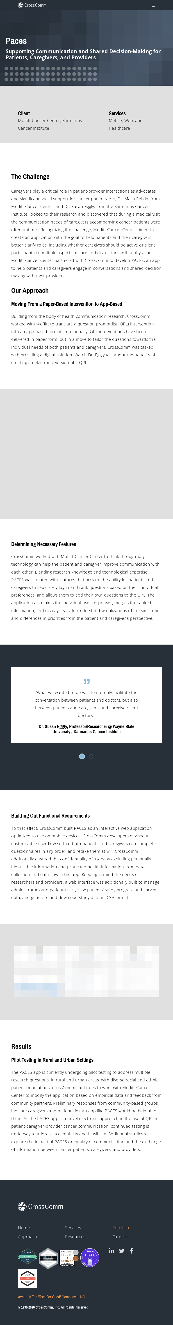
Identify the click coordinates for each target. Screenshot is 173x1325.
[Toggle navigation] (152, 5)
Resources (75, 1236)
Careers (119, 1236)
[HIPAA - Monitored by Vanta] (89, 1257)
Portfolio (120, 1227)
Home (24, 1227)
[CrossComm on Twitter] (122, 1251)
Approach (27, 1236)
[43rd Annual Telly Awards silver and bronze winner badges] (69, 1257)
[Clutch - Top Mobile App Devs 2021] (48, 1258)
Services (73, 1227)
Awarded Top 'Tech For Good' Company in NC (51, 1297)
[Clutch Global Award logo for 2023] (27, 1256)
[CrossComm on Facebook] (131, 1251)
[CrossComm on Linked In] (111, 1251)
